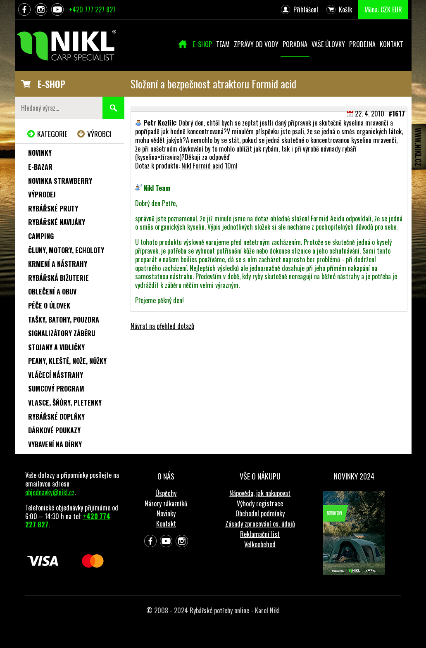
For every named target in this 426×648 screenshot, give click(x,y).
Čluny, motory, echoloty (66, 250)
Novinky (40, 153)
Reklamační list (260, 534)
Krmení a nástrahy (57, 264)
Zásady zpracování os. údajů (260, 524)
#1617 (396, 114)
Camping (41, 236)
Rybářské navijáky (56, 222)
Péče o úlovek (49, 306)
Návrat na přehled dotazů (162, 326)
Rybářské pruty (53, 209)
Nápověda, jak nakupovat (259, 493)
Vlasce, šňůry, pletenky (65, 403)
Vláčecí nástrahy (55, 375)
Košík (345, 9)
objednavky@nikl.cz (49, 492)
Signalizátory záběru (61, 333)
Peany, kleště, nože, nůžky (67, 361)
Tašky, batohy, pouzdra (63, 320)
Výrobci (99, 133)
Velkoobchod (260, 544)
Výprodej (42, 194)
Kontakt (166, 524)
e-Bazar (40, 167)
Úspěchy (165, 493)
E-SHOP (51, 83)
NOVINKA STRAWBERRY (60, 181)
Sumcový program (56, 389)
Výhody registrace (260, 503)
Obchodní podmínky (260, 513)
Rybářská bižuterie (58, 278)
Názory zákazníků (166, 503)
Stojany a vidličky (56, 347)
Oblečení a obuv (52, 292)
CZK (385, 9)
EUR (397, 9)
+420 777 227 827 (92, 9)
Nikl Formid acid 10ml (209, 166)
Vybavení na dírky (55, 444)
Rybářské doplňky (56, 417)
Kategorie (52, 133)
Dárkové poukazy (54, 430)
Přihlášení (305, 9)
